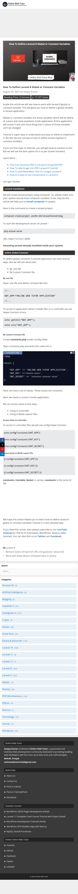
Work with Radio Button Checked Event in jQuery (31, 559)
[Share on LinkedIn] (2, 454)
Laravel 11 (7, 658)
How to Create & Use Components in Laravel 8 (34, 174)
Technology (8, 720)
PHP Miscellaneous (12, 700)
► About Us (9, 779)
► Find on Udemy (12, 790)
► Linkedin (9, 870)
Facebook (56, 540)
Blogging (6, 603)
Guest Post (8, 637)
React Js (6, 713)
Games (5, 630)
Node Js (6, 693)
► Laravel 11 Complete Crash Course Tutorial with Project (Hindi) (34, 820)
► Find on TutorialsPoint (15, 796)
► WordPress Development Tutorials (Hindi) (25, 825)
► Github (8, 854)
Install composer (35, 201)
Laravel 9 (7, 679)
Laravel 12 (7, 665)
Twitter (41, 540)
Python (6, 707)
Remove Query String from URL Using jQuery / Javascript (35, 555)
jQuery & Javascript (12, 644)
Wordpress (8, 734)
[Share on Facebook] (2, 440)
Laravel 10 (7, 651)
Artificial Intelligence (12, 596)
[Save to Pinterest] (2, 449)
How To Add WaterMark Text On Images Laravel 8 (35, 171)
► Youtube (9, 849)
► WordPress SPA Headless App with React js (25, 830)
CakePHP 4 (8, 610)
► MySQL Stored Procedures (17, 835)
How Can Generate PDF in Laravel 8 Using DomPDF (36, 164)
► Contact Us (10, 785)
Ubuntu (6, 727)
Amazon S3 (8, 589)
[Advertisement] (39, 22)
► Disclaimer (10, 801)
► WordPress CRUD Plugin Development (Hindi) (26, 815)
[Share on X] (2, 444)
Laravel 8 (10, 551)
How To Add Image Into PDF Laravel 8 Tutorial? (34, 168)
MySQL (5, 686)
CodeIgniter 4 (9, 617)
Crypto (5, 623)
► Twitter (8, 865)
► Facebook (10, 860)
